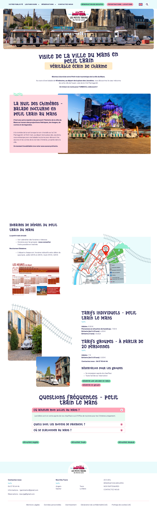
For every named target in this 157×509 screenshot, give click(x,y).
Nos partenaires (111, 486)
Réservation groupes (114, 483)
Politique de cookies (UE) (121, 505)
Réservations (48, 4)
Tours (82, 486)
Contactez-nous (65, 4)
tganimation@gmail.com (29, 490)
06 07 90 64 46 (13, 486)
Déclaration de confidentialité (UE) (94, 505)
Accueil (107, 480)
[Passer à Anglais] (141, 4)
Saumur (58, 489)
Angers (58, 486)
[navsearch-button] (147, 4)
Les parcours (32, 4)
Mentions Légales (33, 505)
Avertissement (70, 505)
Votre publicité (16, 4)
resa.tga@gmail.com (27, 494)
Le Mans (83, 489)
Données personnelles (52, 505)
